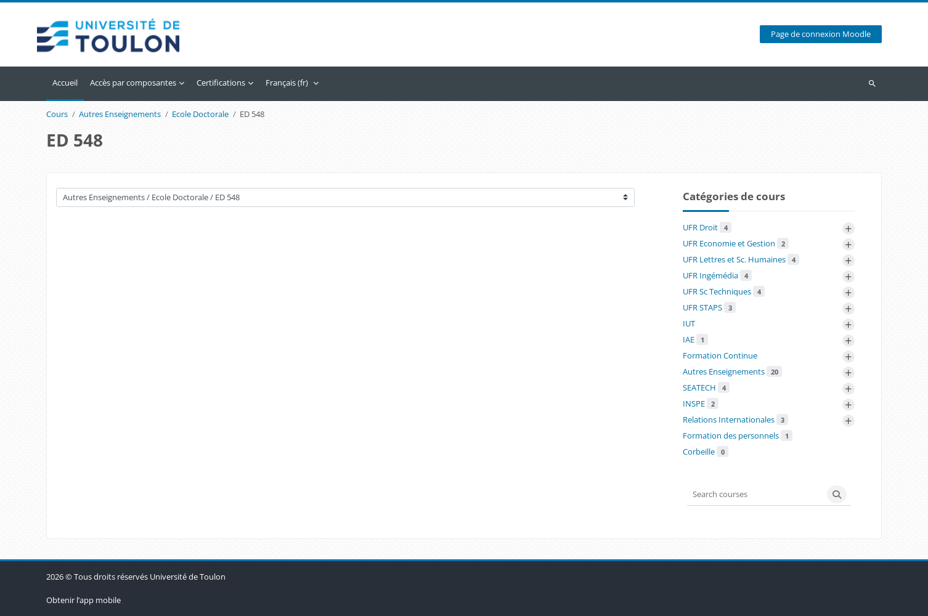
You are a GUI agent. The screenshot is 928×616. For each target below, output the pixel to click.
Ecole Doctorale (200, 115)
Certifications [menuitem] (221, 82)
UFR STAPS (709, 307)
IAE (695, 339)
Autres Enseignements (120, 115)
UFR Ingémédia (717, 275)
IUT (689, 323)
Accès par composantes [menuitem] (133, 82)
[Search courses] (755, 494)
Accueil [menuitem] (65, 82)
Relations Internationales (735, 419)
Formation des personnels (737, 435)
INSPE (700, 403)
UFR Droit (707, 227)
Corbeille (705, 451)
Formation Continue (720, 355)
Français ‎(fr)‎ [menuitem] (287, 82)
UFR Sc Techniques (724, 291)
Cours (57, 115)
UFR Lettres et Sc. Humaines (741, 259)
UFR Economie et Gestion (736, 243)
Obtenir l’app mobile (83, 600)
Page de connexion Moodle (821, 35)
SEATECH (706, 387)
